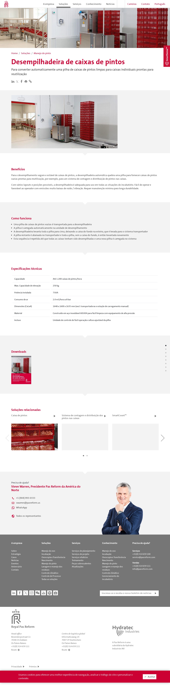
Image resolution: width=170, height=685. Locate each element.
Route (14, 649)
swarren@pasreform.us (28, 502)
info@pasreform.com (142, 569)
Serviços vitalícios (80, 557)
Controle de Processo (51, 576)
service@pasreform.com (143, 557)
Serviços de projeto (80, 554)
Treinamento (77, 560)
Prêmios (33, 666)
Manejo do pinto (49, 563)
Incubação (46, 554)
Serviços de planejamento (83, 550)
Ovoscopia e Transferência (53, 557)
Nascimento (47, 560)
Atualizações (77, 566)
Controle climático (50, 573)
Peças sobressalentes (81, 563)
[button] (26, 81)
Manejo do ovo (48, 550)
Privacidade (16, 666)
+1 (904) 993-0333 (25, 498)
